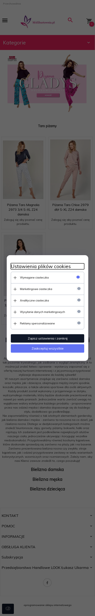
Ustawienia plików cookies (41, 266)
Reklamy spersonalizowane (37, 323)
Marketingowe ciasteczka (36, 289)
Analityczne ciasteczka (34, 300)
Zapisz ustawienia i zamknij (47, 338)
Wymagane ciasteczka (34, 277)
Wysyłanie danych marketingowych (42, 312)
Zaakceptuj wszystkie (48, 348)
